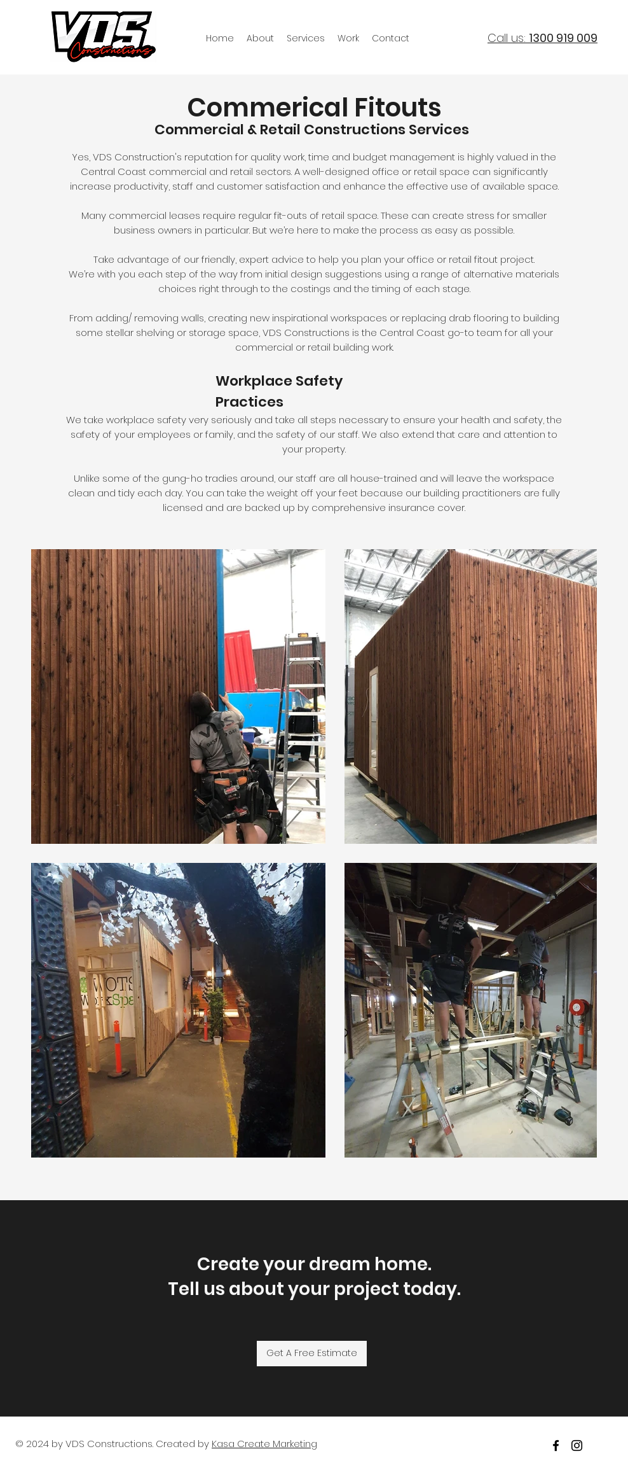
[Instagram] (577, 1445)
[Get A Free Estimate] (312, 1353)
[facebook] (556, 1445)
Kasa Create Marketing (264, 1443)
